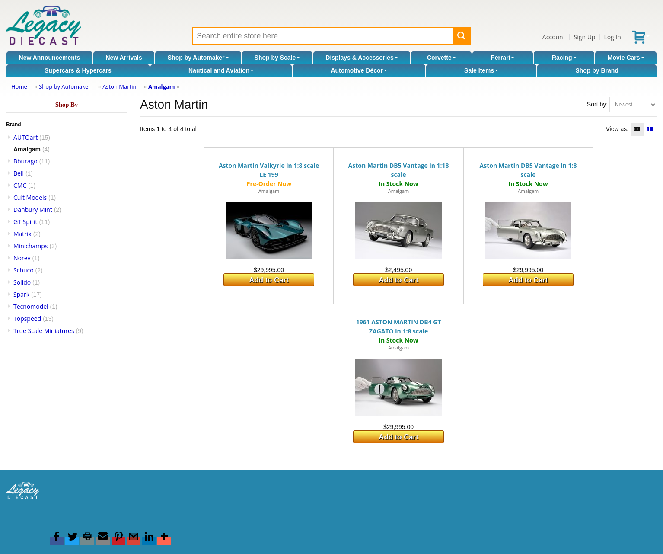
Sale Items (481, 70)
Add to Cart (268, 280)
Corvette (441, 57)
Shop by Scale (277, 57)
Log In (612, 37)
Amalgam (161, 86)
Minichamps (30, 246)
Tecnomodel (30, 306)
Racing (564, 57)
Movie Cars (626, 57)
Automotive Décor (359, 70)
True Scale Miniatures (43, 331)
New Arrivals (123, 57)
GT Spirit (25, 222)
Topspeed (27, 318)
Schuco (23, 270)
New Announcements (49, 57)
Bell (18, 173)
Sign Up (585, 37)
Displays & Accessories (361, 57)
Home (19, 86)
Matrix (22, 234)
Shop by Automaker (198, 57)
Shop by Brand (596, 70)
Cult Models (30, 197)
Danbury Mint (32, 209)
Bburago (25, 161)
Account (553, 37)
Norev (22, 258)
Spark (21, 294)
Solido (22, 282)
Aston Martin (119, 86)
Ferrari (502, 57)
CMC (19, 185)
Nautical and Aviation (221, 70)
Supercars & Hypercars (78, 70)
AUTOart (25, 137)
